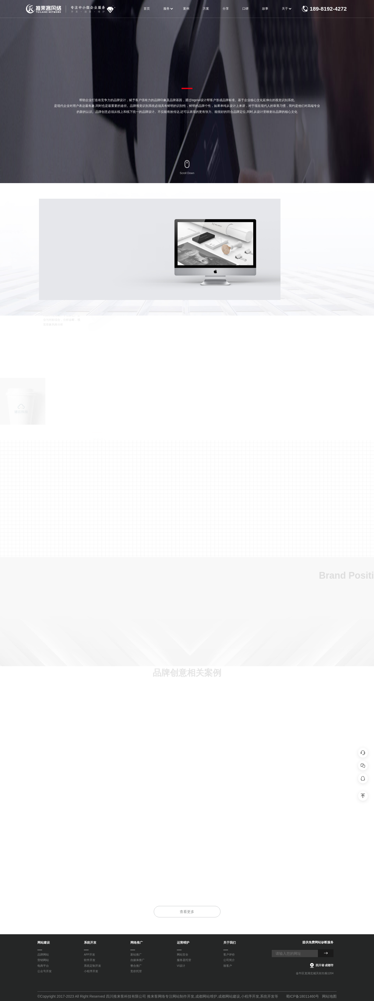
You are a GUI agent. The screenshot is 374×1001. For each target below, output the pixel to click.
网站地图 (329, 996)
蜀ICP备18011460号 (302, 996)
